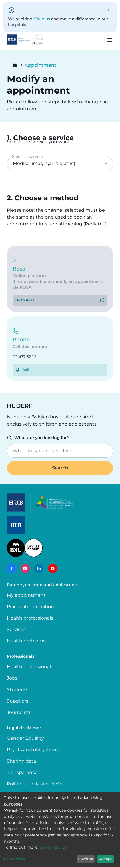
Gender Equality (25, 738)
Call (25, 370)
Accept (105, 859)
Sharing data (21, 761)
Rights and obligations (33, 749)
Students (17, 689)
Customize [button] (14, 859)
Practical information (31, 606)
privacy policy (53, 847)
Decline (85, 859)
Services (16, 629)
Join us (43, 18)
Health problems (26, 641)
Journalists (19, 712)
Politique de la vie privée (35, 784)
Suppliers (17, 701)
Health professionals (30, 618)
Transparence (22, 772)
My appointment (26, 595)
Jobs (12, 678)
